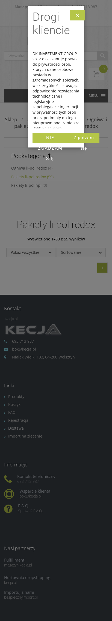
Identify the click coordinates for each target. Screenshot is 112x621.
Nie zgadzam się (50, 139)
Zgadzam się (83, 139)
